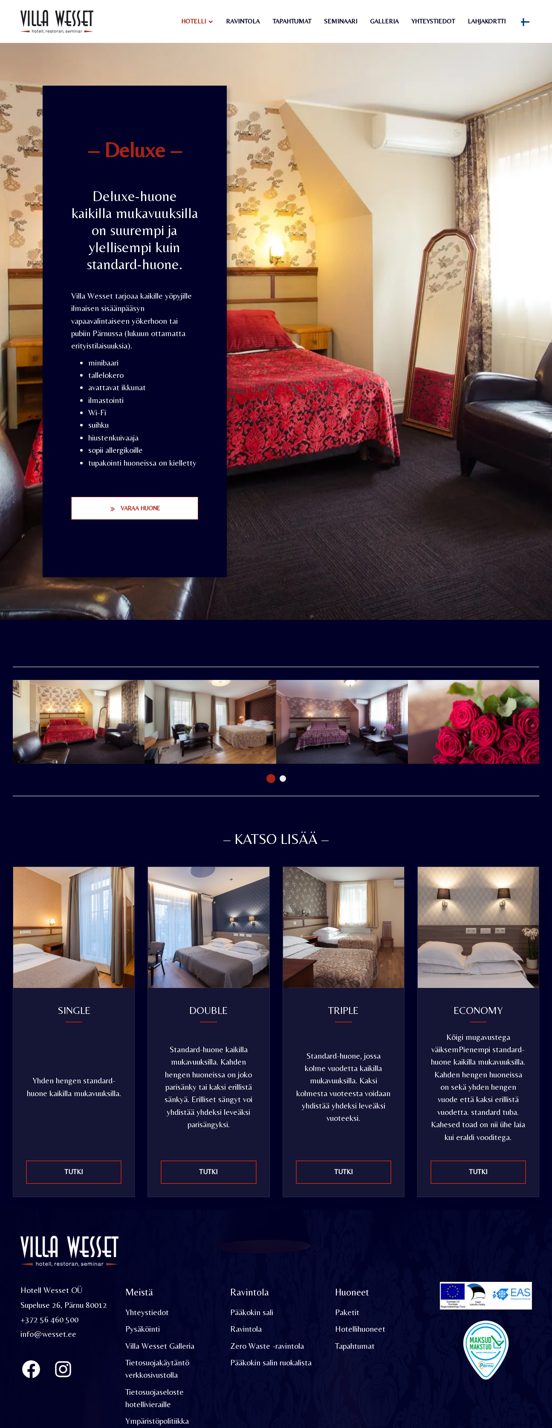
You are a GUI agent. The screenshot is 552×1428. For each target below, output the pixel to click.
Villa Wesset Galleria (159, 1346)
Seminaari (340, 21)
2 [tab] (283, 778)
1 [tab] (270, 778)
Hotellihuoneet (360, 1329)
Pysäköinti (142, 1329)
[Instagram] (63, 1369)
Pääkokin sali (251, 1313)
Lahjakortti (487, 21)
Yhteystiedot (433, 21)
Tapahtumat (291, 21)
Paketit (347, 1313)
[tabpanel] (79, 722)
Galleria (384, 21)
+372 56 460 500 (49, 1320)
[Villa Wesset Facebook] (31, 1369)
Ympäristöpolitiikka (157, 1421)
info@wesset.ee (48, 1334)
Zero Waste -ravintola (267, 1346)
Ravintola (243, 21)
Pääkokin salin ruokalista (271, 1363)
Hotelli (193, 21)
